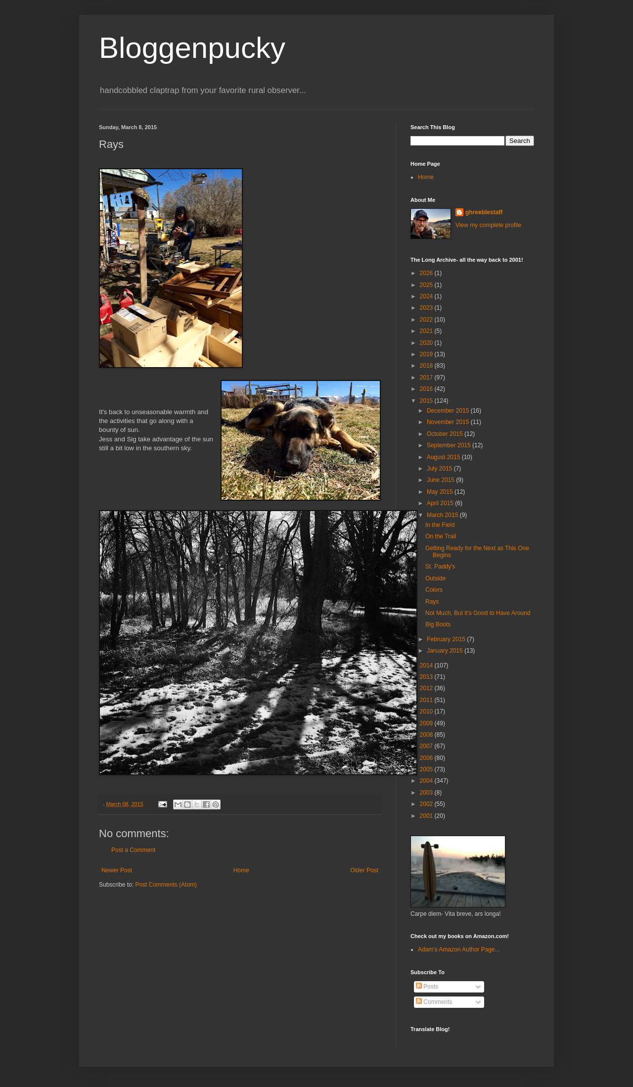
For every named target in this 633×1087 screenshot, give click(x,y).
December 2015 (449, 410)
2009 (427, 723)
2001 (427, 815)
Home (241, 870)
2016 (427, 388)
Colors (434, 589)
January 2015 (445, 650)
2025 (427, 285)
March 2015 (443, 515)
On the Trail (440, 536)
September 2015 (449, 445)
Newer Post (116, 870)
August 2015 (444, 457)
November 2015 (449, 422)
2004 (427, 780)
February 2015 (447, 639)
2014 (427, 665)
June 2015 (441, 479)
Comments (434, 1001)
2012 (427, 688)
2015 (427, 400)
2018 (427, 365)
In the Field (439, 524)
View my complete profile (488, 225)
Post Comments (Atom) (166, 884)
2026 (427, 273)
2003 (427, 792)
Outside (435, 578)
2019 (427, 354)
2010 (427, 711)
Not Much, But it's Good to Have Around (477, 613)
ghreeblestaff (483, 212)
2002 (427, 804)
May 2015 (440, 491)
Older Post (364, 870)
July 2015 (440, 468)
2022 (427, 319)
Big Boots (438, 624)
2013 (427, 676)
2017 (427, 377)
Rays (432, 601)
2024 (427, 296)
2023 (427, 307)
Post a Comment (133, 850)
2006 (427, 758)
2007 (427, 746)
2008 (427, 734)
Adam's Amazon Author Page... (459, 949)
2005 (427, 769)
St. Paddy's (440, 566)
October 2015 (445, 433)
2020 (427, 342)
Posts (427, 986)
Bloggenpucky (192, 47)
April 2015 (441, 503)
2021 (427, 331)
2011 (427, 700)
